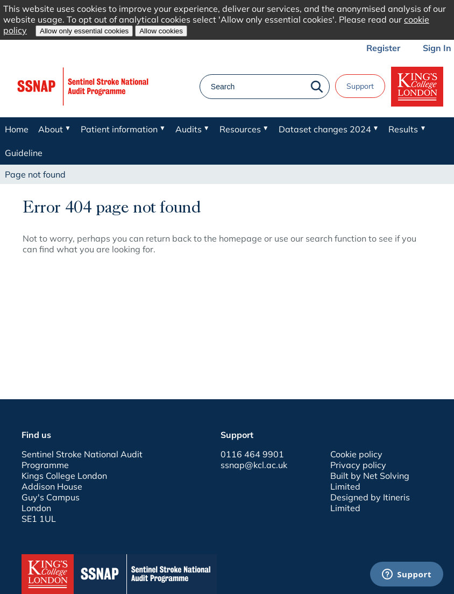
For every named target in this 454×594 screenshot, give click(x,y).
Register (383, 48)
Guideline (23, 152)
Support (360, 86)
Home (17, 129)
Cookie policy (356, 454)
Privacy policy (358, 464)
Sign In (437, 48)
